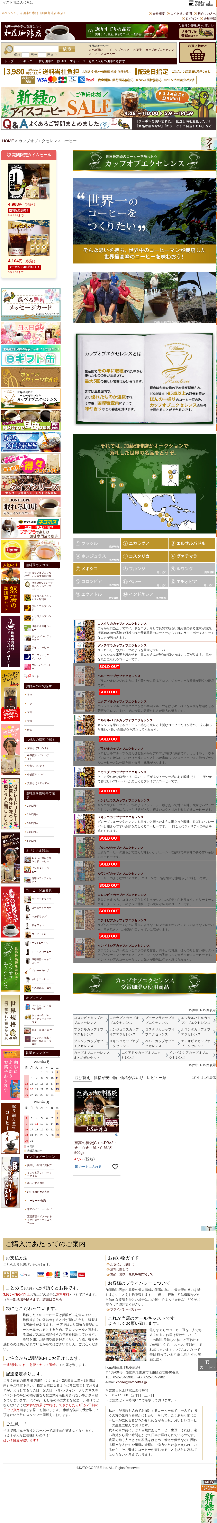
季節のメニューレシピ (39, 1209)
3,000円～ (32, 823)
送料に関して (119, 1269)
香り (29, 694)
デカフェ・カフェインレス (37, 657)
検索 (67, 49)
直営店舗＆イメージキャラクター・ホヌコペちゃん (39, 1219)
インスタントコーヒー (37, 870)
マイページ (77, 61)
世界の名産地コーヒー (37, 628)
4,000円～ (32, 832)
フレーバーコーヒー (37, 667)
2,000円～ (32, 814)
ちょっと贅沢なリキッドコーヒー (37, 860)
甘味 (29, 712)
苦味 (29, 721)
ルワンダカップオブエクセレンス (121, 873)
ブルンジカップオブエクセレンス (121, 847)
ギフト (31, 677)
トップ (9, 61)
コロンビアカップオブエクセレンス (122, 895)
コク (29, 703)
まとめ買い (96, 49)
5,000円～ (32, 840)
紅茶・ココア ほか (38, 1030)
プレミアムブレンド (37, 608)
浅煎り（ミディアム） (39, 783)
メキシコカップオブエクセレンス (121, 817)
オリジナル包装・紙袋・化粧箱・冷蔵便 (37, 1041)
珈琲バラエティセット (37, 880)
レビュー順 (156, 1078)
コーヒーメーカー (37, 908)
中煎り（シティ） (37, 765)
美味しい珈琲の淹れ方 (39, 1165)
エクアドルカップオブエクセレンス (122, 701)
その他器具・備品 (37, 988)
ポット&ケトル (36, 943)
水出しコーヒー (36, 980)
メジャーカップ (36, 971)
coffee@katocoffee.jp (131, 1382)
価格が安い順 (105, 1078)
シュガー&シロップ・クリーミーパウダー (37, 1018)
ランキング (24, 61)
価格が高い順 (132, 1078)
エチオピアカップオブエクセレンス (122, 920)
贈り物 (61, 61)
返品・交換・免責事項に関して (131, 1274)
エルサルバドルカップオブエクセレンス (125, 720)
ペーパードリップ (37, 899)
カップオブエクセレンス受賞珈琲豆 (37, 574)
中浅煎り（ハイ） (37, 774)
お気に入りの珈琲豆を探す (106, 61)
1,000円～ (32, 805)
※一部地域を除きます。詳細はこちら (34, 1299)
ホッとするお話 (35, 1183)
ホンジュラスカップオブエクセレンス (124, 800)
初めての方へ (207, 13)
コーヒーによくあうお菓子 (37, 1007)
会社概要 (159, 13)
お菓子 (137, 49)
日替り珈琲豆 (45, 61)
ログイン (192, 18)
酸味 (29, 729)
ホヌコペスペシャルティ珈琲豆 (37, 597)
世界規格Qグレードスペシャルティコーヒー (38, 586)
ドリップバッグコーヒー (37, 638)
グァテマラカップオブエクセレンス (122, 645)
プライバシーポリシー (125, 1309)
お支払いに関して (122, 1264)
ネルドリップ (35, 917)
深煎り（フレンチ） (38, 748)
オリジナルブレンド (37, 618)
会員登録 (210, 18)
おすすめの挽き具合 (38, 1191)
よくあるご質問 (181, 13)
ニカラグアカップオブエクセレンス (122, 772)
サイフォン (34, 926)
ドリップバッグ (119, 49)
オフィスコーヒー (37, 952)
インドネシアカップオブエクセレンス (124, 945)
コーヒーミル (35, 934)
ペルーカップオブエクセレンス (119, 676)
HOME (8, 141)
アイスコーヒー (105, 53)
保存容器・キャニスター (37, 961)
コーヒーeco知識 (36, 1200)
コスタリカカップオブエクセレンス (122, 623)
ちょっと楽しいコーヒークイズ (39, 1174)
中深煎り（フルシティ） (38, 757)
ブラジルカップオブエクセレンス (121, 748)
